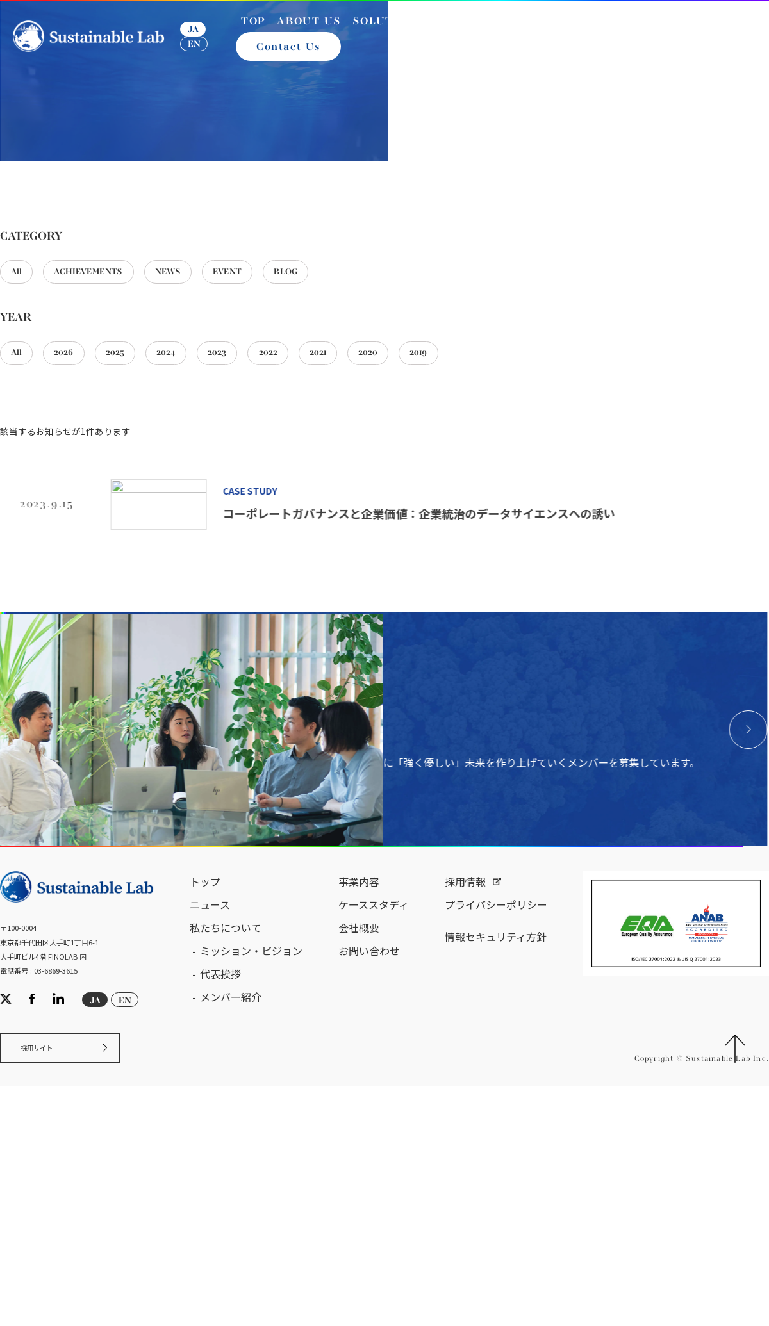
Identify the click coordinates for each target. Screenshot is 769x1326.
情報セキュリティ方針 (496, 1205)
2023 (257, 520)
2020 (436, 520)
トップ (205, 1150)
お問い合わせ (369, 1219)
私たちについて (225, 1196)
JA (199, 38)
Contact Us (293, 56)
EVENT (272, 433)
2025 (137, 520)
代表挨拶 (220, 1242)
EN (200, 53)
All (20, 433)
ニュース (210, 1173)
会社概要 (358, 1196)
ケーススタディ (373, 1173)
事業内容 (358, 1150)
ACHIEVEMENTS (107, 433)
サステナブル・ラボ (63, 287)
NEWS (201, 433)
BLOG (341, 433)
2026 (76, 520)
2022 (317, 520)
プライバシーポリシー (496, 1173)
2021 (377, 520)
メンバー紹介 (230, 1265)
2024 (197, 520)
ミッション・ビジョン (251, 1219)
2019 (496, 520)
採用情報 (465, 1150)
